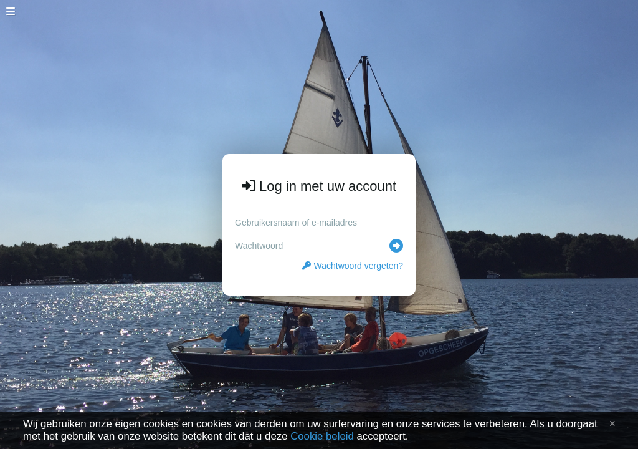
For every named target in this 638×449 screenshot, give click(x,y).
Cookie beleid (322, 436)
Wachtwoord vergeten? (352, 266)
